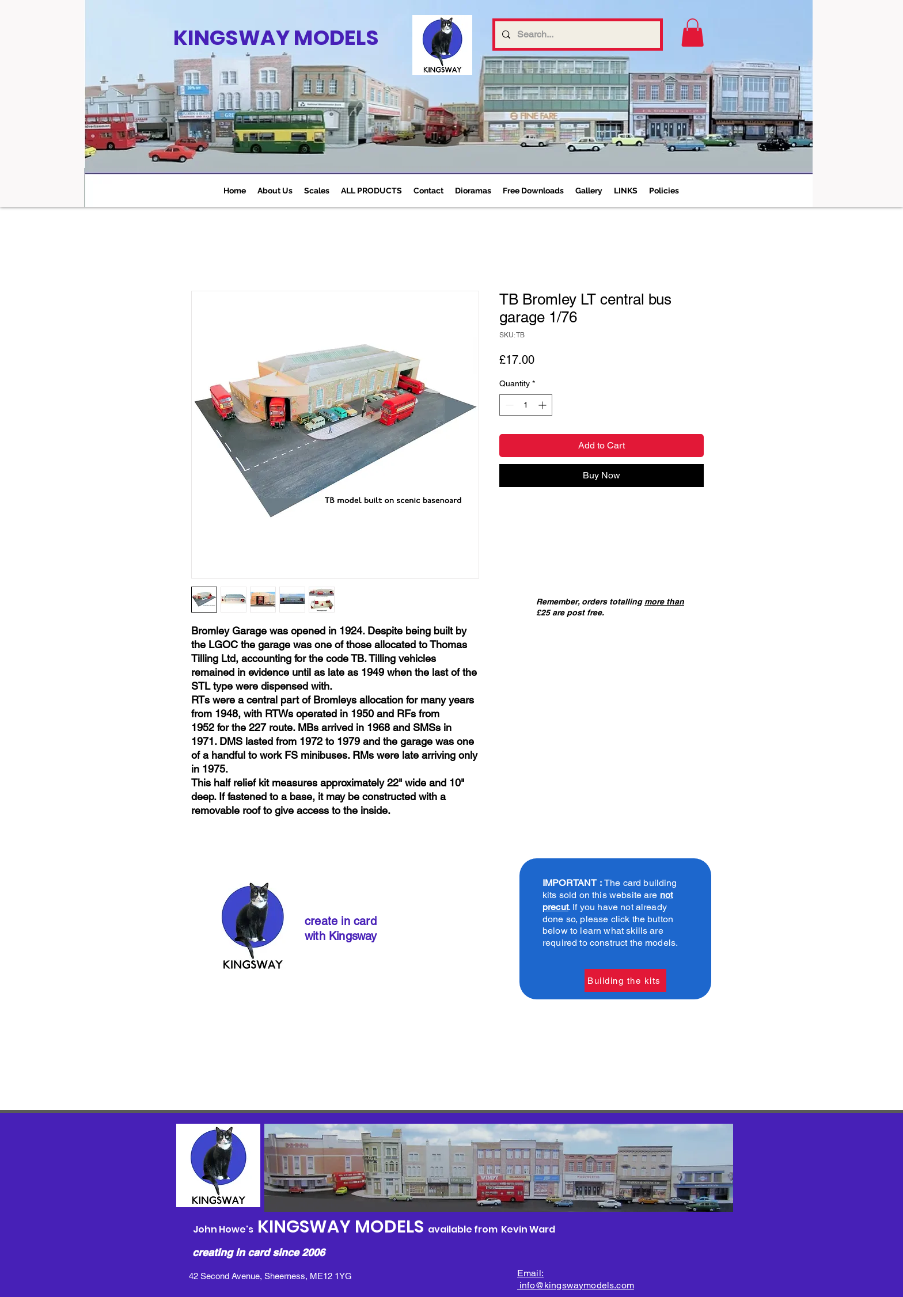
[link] (692, 32)
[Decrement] (508, 405)
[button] (316, 190)
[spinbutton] (525, 405)
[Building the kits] (625, 980)
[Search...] (576, 34)
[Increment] (543, 405)
